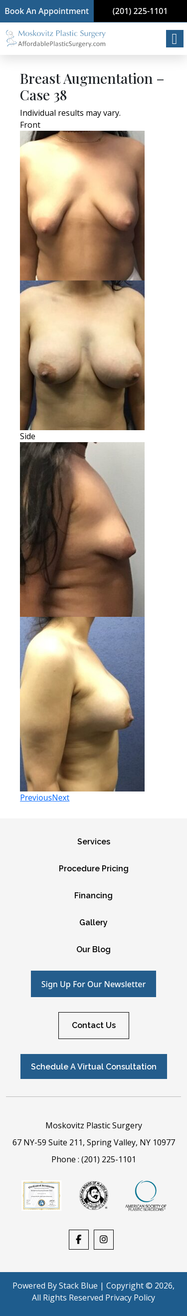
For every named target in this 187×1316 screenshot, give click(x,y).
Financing (93, 895)
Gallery (93, 922)
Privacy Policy (130, 1297)
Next (60, 797)
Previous (36, 797)
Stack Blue (78, 1285)
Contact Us (94, 1025)
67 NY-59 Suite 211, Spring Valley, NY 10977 (93, 1142)
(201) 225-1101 (140, 10)
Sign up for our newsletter (93, 984)
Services (93, 841)
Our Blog (93, 949)
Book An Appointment (46, 10)
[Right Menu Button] (174, 38)
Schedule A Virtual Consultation (94, 1066)
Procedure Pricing (94, 868)
